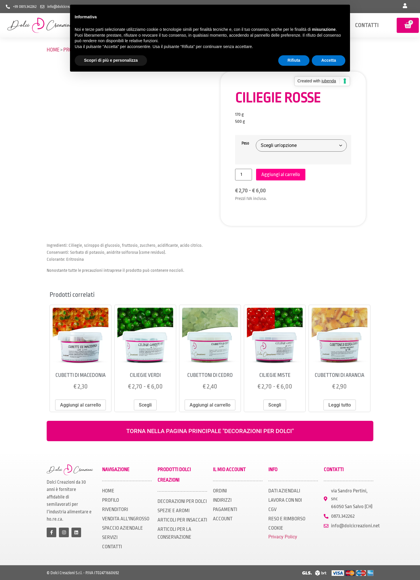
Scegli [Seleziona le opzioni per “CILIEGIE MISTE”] (274, 405)
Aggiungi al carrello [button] (80, 405)
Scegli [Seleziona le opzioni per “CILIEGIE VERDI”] (145, 405)
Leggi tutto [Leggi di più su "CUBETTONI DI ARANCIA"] (339, 405)
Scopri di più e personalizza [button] (111, 60)
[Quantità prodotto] (243, 174)
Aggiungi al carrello (280, 174)
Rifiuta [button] (294, 60)
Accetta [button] (328, 60)
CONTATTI (367, 25)
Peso (245, 143)
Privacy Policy (282, 537)
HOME (53, 50)
